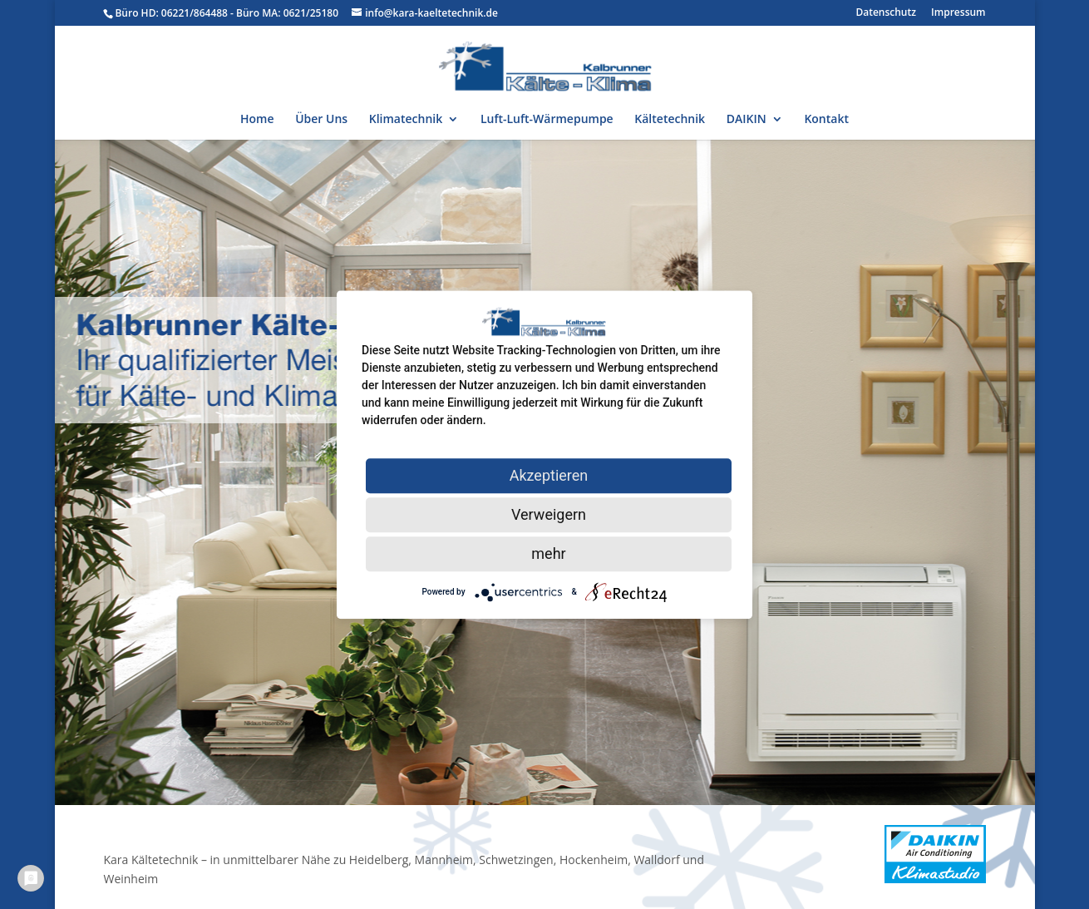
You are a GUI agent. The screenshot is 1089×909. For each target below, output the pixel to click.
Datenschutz (885, 13)
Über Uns (321, 119)
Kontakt (826, 119)
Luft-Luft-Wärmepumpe (546, 119)
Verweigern (548, 514)
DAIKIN (746, 119)
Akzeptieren (549, 475)
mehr (548, 553)
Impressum (958, 13)
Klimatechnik (405, 119)
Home (257, 119)
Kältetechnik (669, 119)
